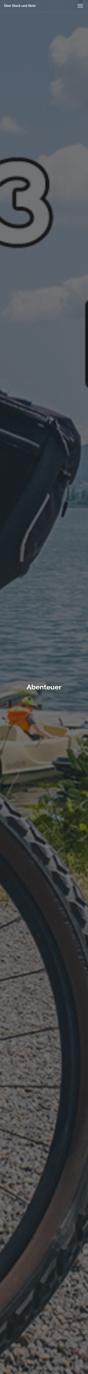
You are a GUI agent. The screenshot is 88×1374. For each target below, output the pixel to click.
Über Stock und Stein (20, 6)
